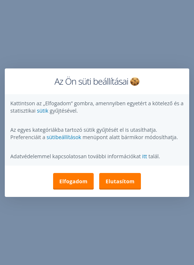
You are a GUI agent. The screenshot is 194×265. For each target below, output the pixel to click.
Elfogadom (73, 181)
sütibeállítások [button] (63, 137)
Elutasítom (120, 181)
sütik (43, 110)
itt (144, 156)
